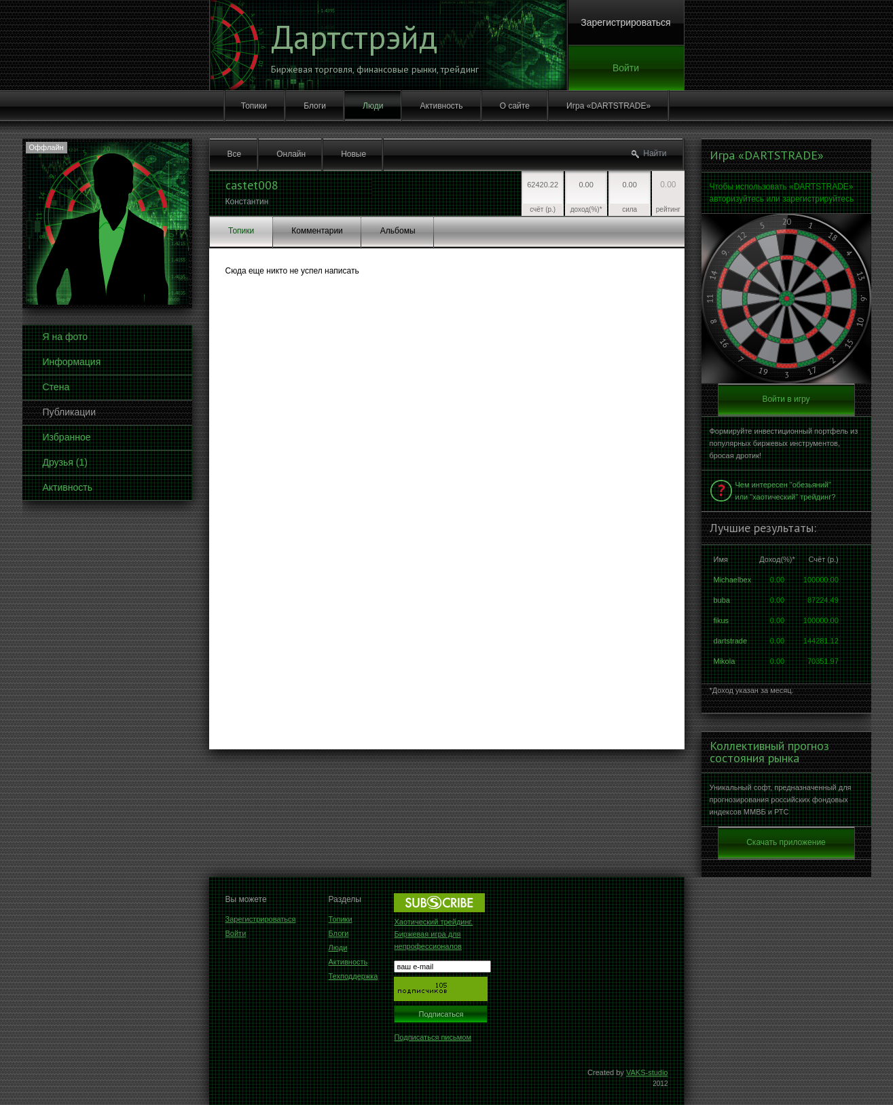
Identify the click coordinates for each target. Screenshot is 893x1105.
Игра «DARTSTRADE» (608, 106)
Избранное (67, 437)
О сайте (515, 106)
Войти (626, 67)
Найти (654, 153)
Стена (56, 386)
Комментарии (317, 231)
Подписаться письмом (432, 1037)
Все (234, 154)
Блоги (315, 106)
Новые (353, 154)
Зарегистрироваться (625, 22)
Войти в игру (785, 399)
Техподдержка (353, 976)
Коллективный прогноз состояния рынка (769, 752)
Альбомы (398, 231)
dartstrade (731, 641)
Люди (373, 106)
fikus (721, 620)
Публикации (69, 412)
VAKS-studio (647, 1072)
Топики (254, 106)
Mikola (724, 661)
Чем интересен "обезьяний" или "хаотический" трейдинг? (785, 491)
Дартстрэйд (354, 37)
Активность (441, 106)
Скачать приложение (786, 842)
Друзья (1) (65, 462)
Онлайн (291, 154)
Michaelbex (733, 580)
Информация (72, 361)
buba (722, 600)
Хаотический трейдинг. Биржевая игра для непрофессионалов (433, 934)
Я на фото (65, 336)
